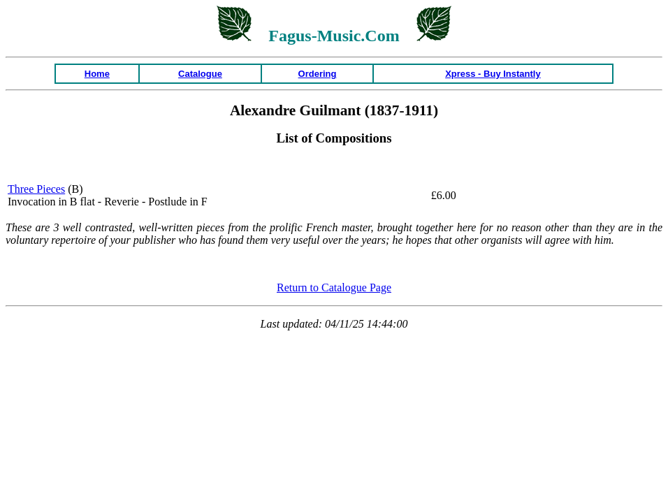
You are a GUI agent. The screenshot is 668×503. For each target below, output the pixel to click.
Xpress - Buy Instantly (493, 73)
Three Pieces (36, 189)
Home (97, 73)
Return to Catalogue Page (334, 287)
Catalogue (200, 73)
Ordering (317, 73)
